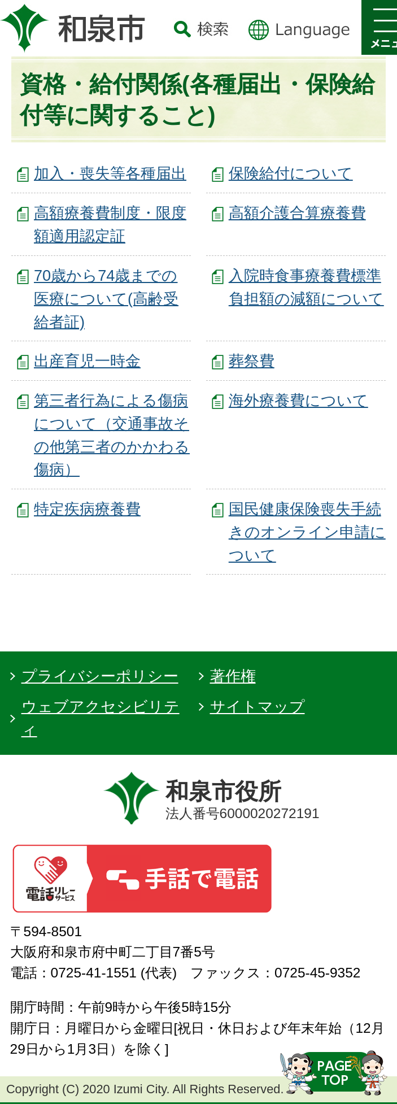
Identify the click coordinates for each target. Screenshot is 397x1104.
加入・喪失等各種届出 (110, 173)
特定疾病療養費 (87, 509)
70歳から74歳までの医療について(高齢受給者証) (106, 299)
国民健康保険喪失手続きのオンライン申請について (307, 532)
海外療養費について (298, 400)
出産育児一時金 (87, 361)
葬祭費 (251, 361)
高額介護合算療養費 (297, 212)
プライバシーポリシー (99, 676)
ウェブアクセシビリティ (100, 718)
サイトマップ (257, 706)
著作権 (233, 676)
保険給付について (291, 173)
